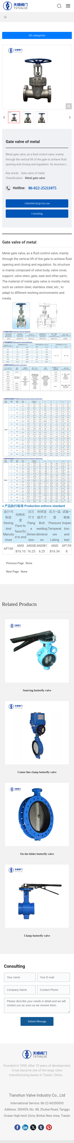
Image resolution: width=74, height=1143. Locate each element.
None (24, 571)
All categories (37, 35)
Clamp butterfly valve (37, 935)
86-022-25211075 (42, 188)
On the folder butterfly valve (37, 854)
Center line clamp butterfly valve (37, 772)
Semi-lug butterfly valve (37, 690)
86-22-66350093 (52, 1103)
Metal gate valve (35, 178)
